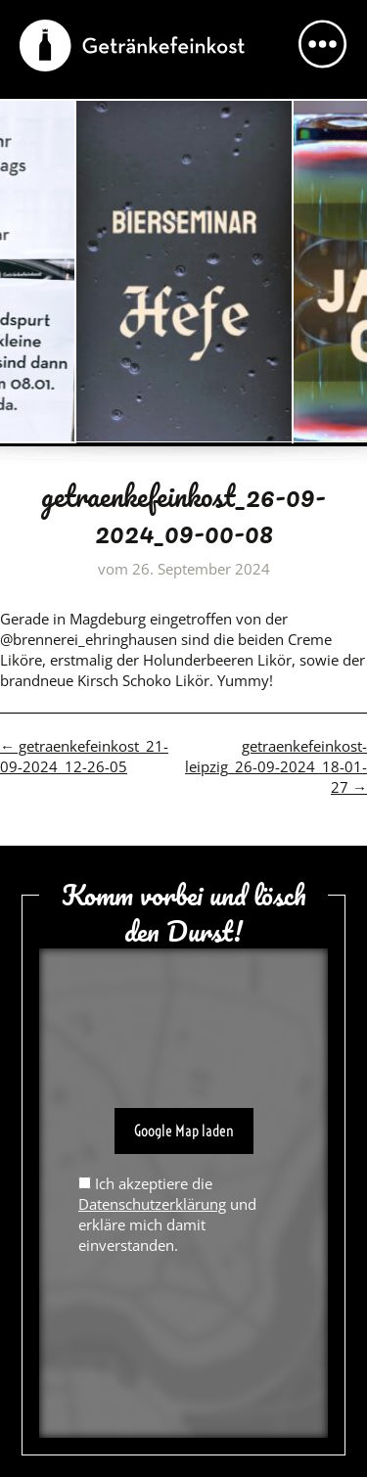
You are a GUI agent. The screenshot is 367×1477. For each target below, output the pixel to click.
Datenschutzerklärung (152, 1204)
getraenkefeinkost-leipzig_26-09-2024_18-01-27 (276, 766)
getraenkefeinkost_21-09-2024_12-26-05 (84, 756)
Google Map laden (184, 1130)
